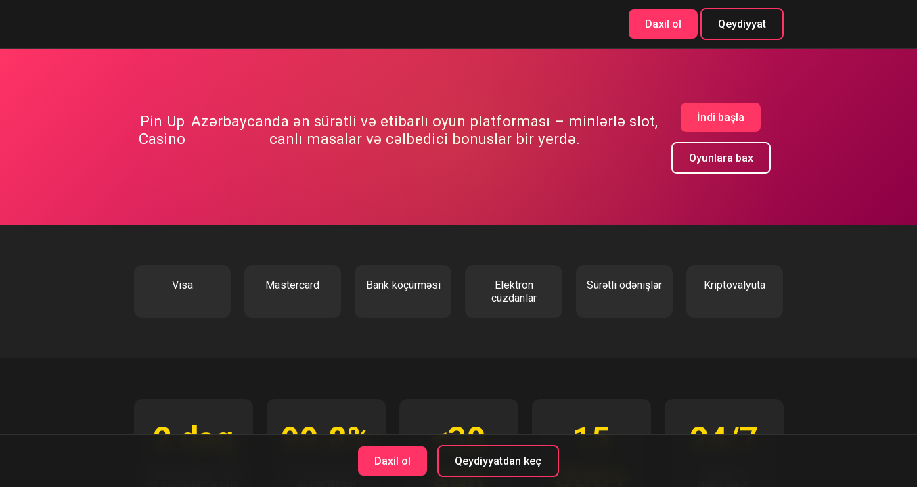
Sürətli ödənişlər (624, 285)
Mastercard (292, 285)
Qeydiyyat (742, 24)
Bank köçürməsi (403, 285)
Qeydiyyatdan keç (498, 461)
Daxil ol (663, 24)
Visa (182, 285)
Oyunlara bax (721, 158)
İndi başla (720, 117)
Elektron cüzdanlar (514, 291)
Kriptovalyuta (734, 285)
